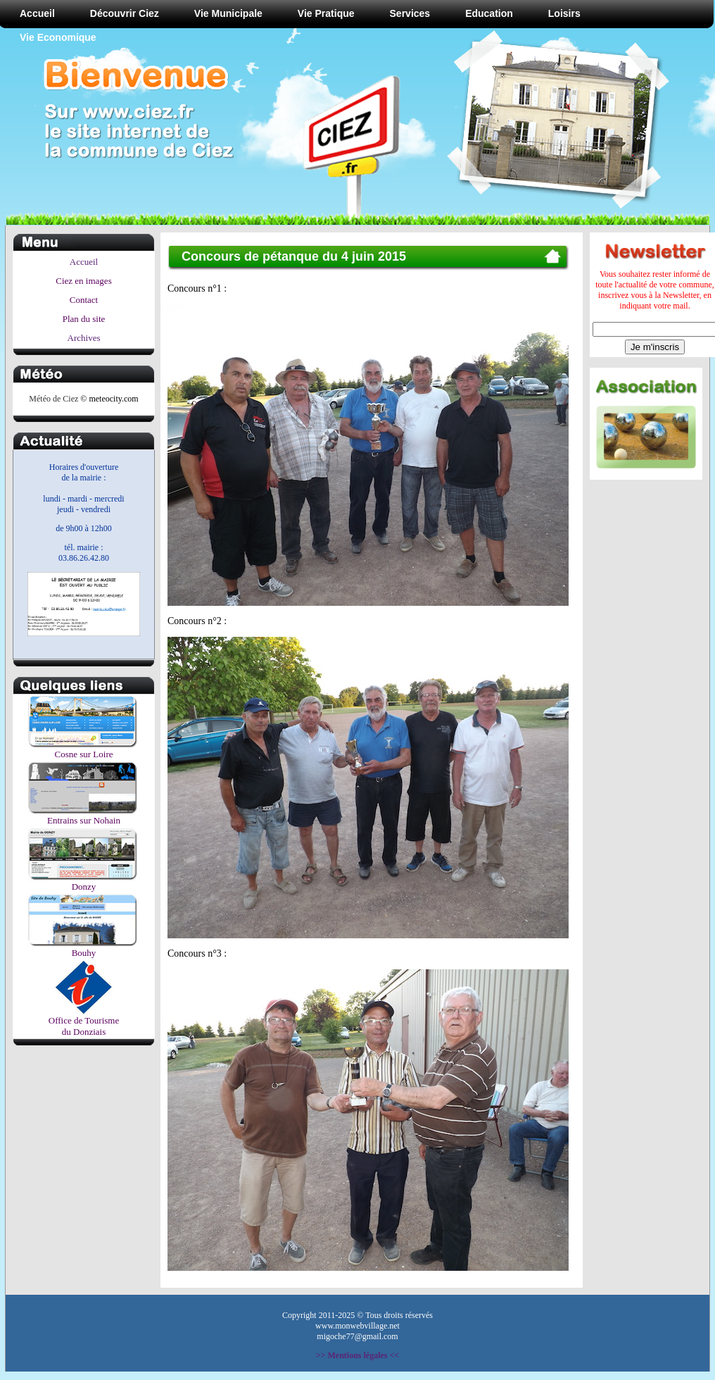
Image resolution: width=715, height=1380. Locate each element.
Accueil (37, 13)
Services (410, 13)
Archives (84, 337)
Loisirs (564, 13)
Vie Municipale (228, 13)
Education (489, 13)
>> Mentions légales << (357, 1355)
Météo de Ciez (53, 399)
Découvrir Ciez (124, 13)
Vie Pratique (326, 13)
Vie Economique (58, 37)
